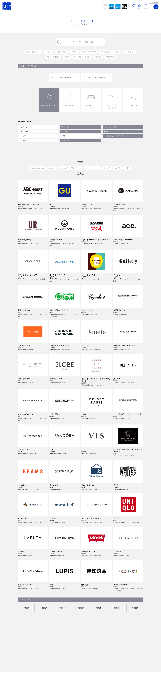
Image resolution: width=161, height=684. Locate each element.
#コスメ (74, 52)
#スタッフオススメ (89, 52)
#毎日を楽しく (129, 52)
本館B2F (80, 608)
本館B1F (62, 608)
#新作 (67, 57)
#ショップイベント (33, 52)
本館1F (44, 608)
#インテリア (61, 52)
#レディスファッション (109, 52)
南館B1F (135, 608)
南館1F (116, 608)
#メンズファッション (82, 57)
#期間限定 (110, 57)
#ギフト (48, 52)
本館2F (26, 608)
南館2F (98, 608)
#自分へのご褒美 (53, 57)
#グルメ (98, 57)
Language (155, 2)
